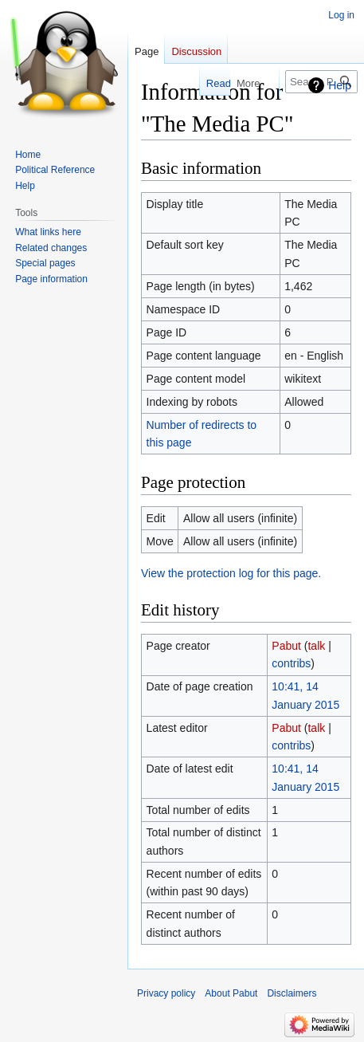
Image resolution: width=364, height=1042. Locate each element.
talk (316, 645)
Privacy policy (166, 993)
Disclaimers (291, 993)
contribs (291, 663)
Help (339, 85)
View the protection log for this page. (231, 573)
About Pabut (231, 993)
